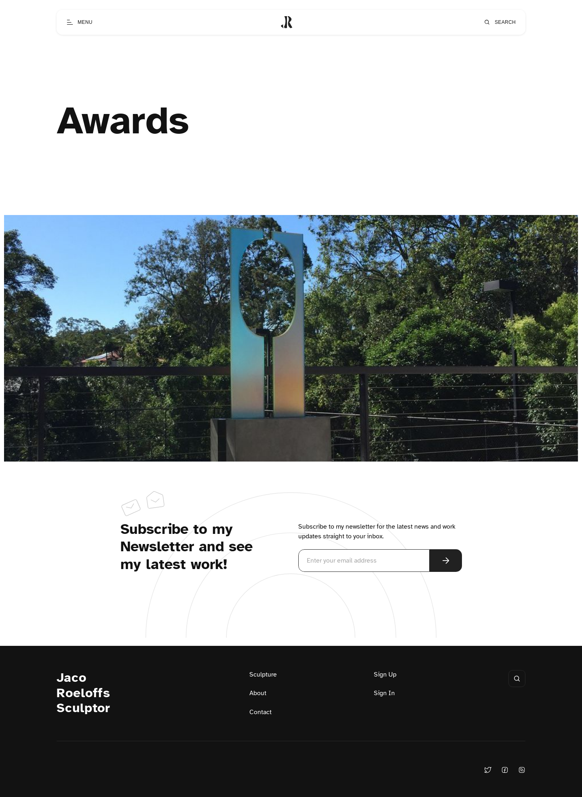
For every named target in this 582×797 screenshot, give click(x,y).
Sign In (384, 693)
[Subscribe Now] (446, 560)
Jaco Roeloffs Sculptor (83, 693)
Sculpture (263, 674)
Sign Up (385, 674)
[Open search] (499, 22)
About (257, 693)
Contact (260, 712)
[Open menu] (79, 22)
